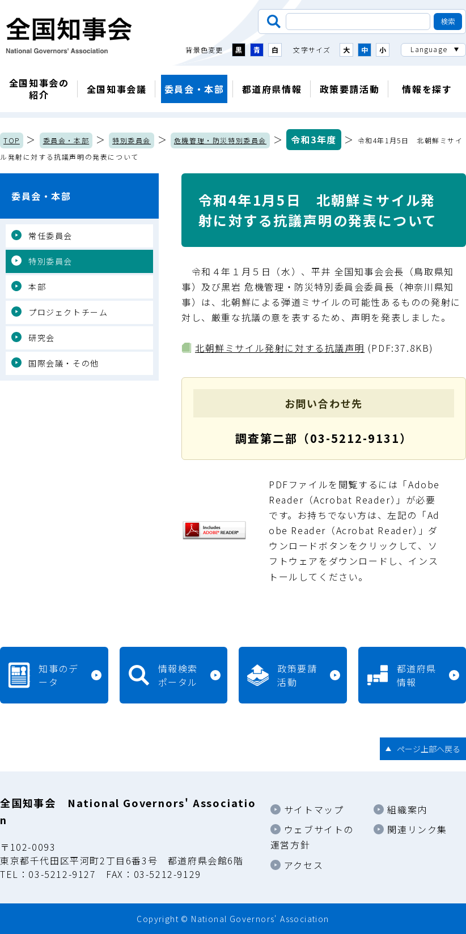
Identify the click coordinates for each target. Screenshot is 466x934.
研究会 (41, 337)
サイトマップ (314, 809)
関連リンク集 (417, 829)
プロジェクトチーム (68, 312)
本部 (37, 286)
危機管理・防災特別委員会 (220, 140)
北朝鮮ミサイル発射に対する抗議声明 (280, 348)
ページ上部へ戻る (428, 748)
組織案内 (407, 809)
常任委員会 (50, 235)
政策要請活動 (350, 89)
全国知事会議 (117, 89)
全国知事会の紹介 (39, 88)
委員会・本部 (194, 89)
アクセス (303, 865)
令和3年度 (314, 139)
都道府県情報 (272, 89)
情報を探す (427, 89)
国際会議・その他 (63, 363)
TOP (11, 140)
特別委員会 (131, 140)
